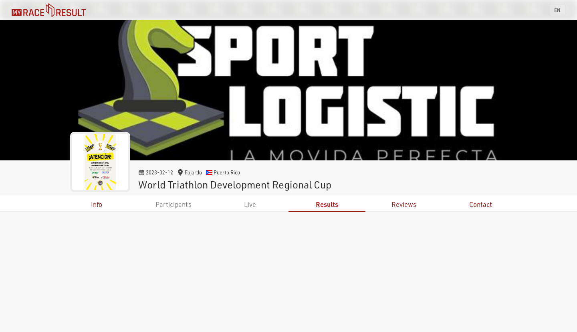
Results (327, 204)
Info (96, 204)
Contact (480, 204)
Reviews (403, 204)
